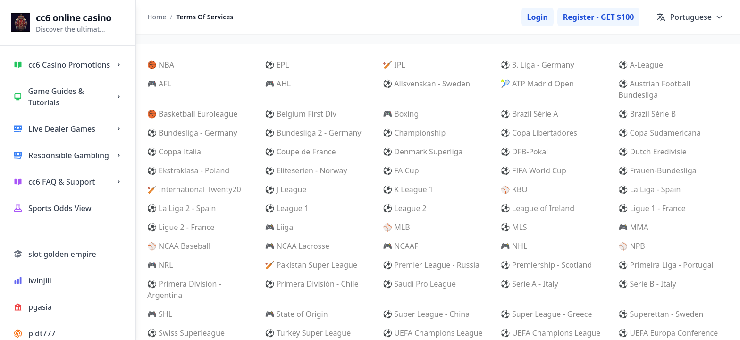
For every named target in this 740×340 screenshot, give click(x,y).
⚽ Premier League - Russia (431, 265)
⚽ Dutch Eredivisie (652, 151)
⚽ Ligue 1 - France (651, 208)
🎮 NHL (514, 246)
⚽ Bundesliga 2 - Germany (313, 133)
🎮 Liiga (279, 227)
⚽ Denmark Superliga (422, 151)
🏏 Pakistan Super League (311, 265)
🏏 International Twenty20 (194, 189)
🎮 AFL (159, 83)
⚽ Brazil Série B (647, 114)
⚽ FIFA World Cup (533, 170)
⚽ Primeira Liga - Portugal (665, 265)
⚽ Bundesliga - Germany (192, 133)
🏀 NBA (160, 65)
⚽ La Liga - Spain (649, 189)
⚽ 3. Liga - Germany (537, 65)
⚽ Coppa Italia (174, 151)
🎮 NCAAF (400, 246)
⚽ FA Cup (401, 170)
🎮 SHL (159, 314)
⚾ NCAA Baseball (178, 246)
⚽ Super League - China (426, 314)
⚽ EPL (277, 65)
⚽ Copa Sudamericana (659, 133)
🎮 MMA (633, 227)
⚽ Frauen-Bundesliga (657, 170)
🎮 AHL (278, 83)
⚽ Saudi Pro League (419, 284)
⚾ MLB (396, 227)
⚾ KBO (514, 189)
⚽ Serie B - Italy (647, 284)
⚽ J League (286, 189)
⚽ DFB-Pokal (524, 151)
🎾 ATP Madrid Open (537, 83)
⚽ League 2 (405, 208)
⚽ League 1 (287, 208)
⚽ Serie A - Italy (529, 284)
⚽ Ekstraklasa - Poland (188, 170)
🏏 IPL (394, 65)
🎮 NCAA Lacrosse (297, 246)
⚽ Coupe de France (300, 151)
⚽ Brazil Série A (529, 114)
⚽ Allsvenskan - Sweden (426, 83)
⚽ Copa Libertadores (539, 133)
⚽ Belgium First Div (300, 114)
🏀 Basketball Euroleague (192, 114)
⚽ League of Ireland (537, 208)
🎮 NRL (160, 265)
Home (156, 16)
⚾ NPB (631, 246)
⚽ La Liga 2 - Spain (181, 208)
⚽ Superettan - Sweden (660, 314)
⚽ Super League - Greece (546, 314)
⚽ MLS (514, 227)
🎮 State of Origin (296, 314)
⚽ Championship (414, 133)
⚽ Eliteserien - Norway (306, 170)
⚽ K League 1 (408, 189)
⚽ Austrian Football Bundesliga (654, 89)
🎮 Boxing (401, 114)
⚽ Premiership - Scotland (546, 265)
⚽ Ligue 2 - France (180, 227)
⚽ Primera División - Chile (312, 284)
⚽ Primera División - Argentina (184, 289)
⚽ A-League (640, 65)
